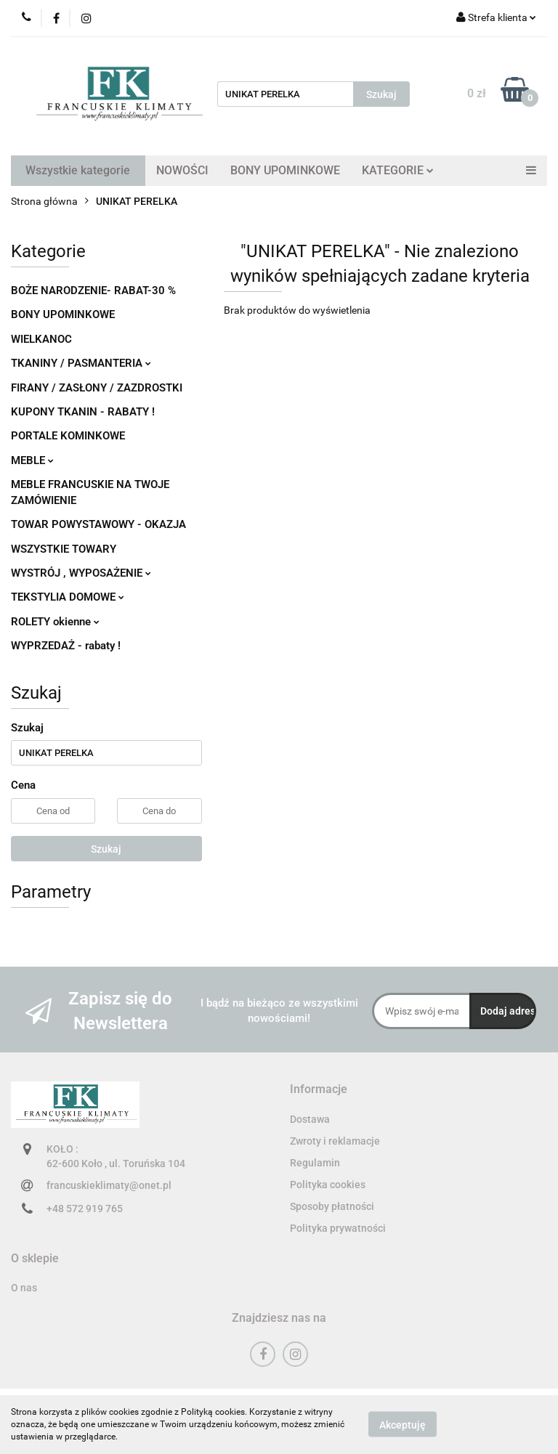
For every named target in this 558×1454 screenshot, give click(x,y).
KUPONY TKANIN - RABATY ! (83, 411)
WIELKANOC (41, 339)
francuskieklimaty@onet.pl (108, 1185)
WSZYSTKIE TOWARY (63, 549)
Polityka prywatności (338, 1228)
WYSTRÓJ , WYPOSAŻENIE (81, 573)
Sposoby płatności (332, 1206)
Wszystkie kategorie (77, 170)
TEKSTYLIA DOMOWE (67, 597)
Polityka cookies (327, 1184)
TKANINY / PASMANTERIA (81, 363)
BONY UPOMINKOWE (285, 170)
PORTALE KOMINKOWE (68, 435)
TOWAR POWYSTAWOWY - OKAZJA (98, 524)
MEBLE (32, 460)
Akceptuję (402, 1425)
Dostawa (310, 1119)
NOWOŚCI (182, 170)
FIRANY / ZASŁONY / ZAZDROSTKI (96, 387)
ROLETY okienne (55, 621)
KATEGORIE (398, 170)
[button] (318, 1090)
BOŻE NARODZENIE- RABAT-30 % (93, 290)
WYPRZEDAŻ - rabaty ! (66, 645)
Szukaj (106, 849)
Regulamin (315, 1163)
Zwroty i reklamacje (335, 1141)
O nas (24, 1287)
